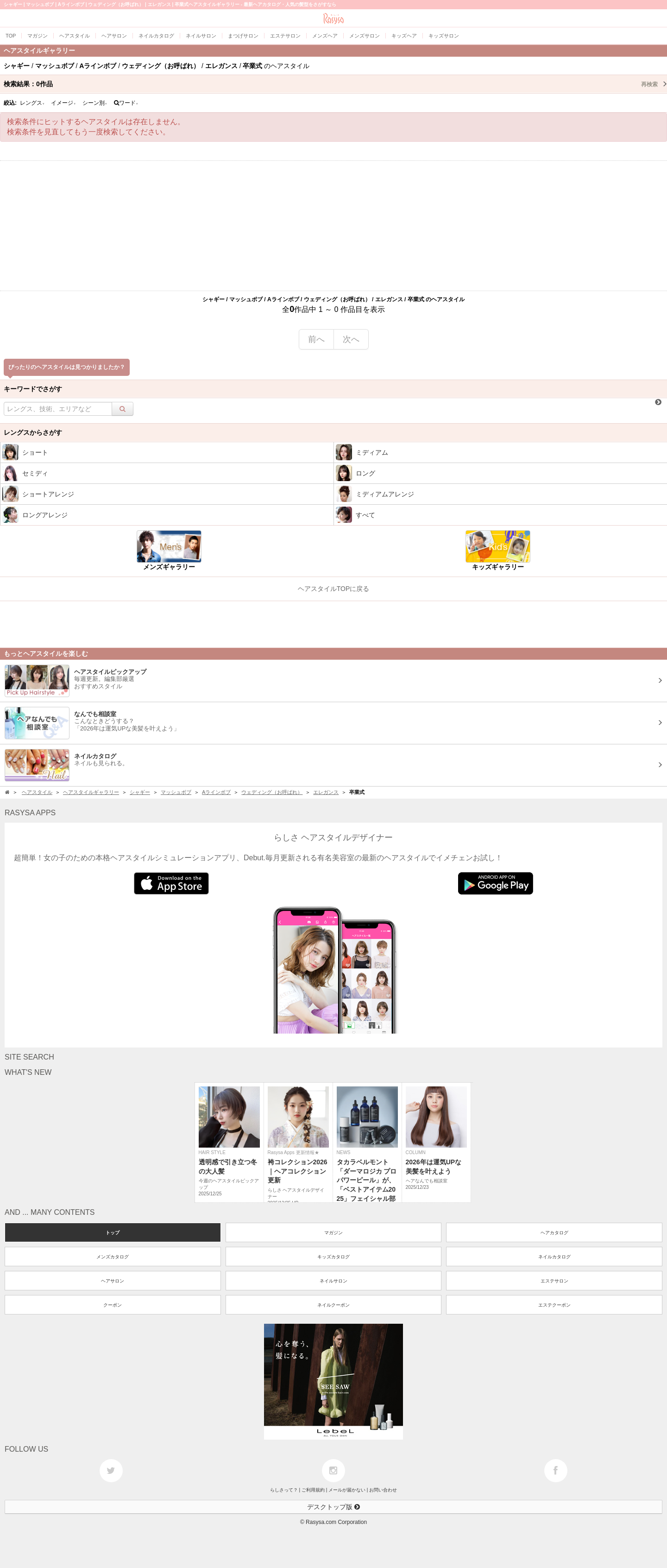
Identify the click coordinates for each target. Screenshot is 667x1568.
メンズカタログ (112, 1256)
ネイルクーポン (333, 1305)
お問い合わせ (383, 1489)
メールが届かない (346, 1489)
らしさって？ (284, 1489)
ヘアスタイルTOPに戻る (334, 588)
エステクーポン (554, 1305)
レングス (32, 103)
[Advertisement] (333, 226)
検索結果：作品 (335, 84)
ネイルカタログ (554, 1256)
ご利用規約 (313, 1489)
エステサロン (554, 1280)
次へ (351, 339)
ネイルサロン (333, 1280)
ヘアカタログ (554, 1232)
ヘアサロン (112, 1280)
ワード (126, 103)
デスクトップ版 (333, 1507)
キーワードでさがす (33, 389)
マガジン (333, 1232)
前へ (316, 339)
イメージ (63, 103)
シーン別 (94, 103)
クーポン (112, 1305)
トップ (113, 1232)
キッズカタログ (333, 1256)
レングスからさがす (33, 432)
